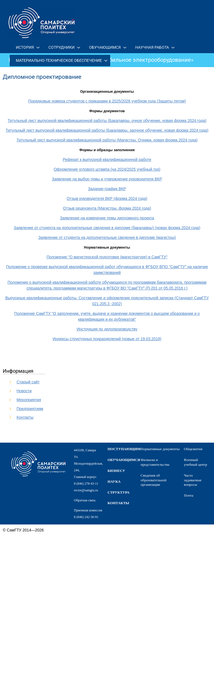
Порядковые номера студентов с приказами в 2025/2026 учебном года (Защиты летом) (107, 101)
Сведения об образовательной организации (153, 480)
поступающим (124, 449)
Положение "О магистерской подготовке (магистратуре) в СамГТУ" (107, 257)
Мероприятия (29, 400)
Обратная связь (85, 500)
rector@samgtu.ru (86, 490)
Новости (24, 391)
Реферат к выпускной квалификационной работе (107, 159)
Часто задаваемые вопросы (193, 480)
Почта (188, 495)
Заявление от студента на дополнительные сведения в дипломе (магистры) (107, 237)
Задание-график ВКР (107, 189)
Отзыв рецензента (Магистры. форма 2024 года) (107, 208)
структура (119, 492)
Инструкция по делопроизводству (107, 329)
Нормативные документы (160, 449)
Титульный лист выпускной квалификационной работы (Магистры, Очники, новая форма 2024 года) (106, 140)
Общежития (193, 449)
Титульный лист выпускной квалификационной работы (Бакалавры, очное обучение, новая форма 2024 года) (107, 120)
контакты (118, 503)
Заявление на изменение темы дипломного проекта (107, 218)
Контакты (25, 417)
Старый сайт (28, 382)
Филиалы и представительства (155, 462)
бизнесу (116, 471)
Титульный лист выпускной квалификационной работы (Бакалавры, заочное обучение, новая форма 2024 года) (107, 130)
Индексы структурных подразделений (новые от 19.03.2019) (107, 339)
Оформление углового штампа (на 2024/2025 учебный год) (107, 169)
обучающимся (124, 460)
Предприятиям (30, 408)
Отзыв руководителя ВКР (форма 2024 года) (107, 198)
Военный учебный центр (195, 462)
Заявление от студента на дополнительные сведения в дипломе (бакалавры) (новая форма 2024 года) (107, 227)
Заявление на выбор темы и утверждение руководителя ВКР (107, 179)
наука (114, 481)
